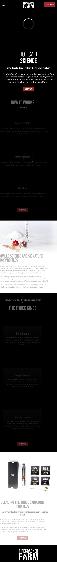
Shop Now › (50, 4)
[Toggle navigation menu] (3, 4)
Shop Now (28, 89)
